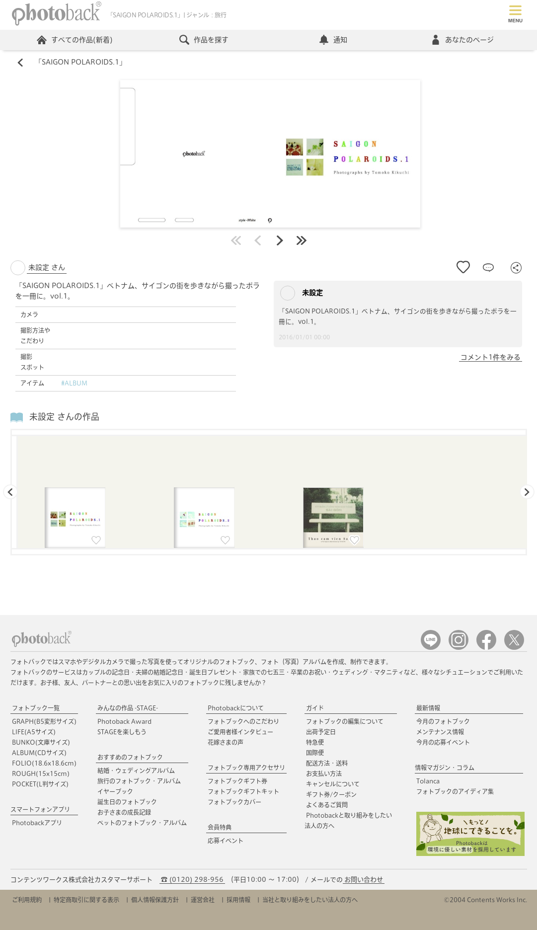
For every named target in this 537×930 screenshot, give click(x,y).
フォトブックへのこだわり (243, 721)
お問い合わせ (363, 879)
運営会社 (203, 900)
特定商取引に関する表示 (86, 900)
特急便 (315, 742)
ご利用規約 (27, 900)
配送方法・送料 (327, 763)
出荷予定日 (321, 732)
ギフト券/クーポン (331, 794)
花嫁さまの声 (225, 742)
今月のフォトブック (443, 721)
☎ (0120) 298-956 (192, 879)
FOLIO (44, 763)
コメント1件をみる (490, 357)
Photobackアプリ (37, 823)
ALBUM (39, 753)
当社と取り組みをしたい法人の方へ (310, 900)
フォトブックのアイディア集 (455, 791)
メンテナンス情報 (440, 732)
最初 (236, 240)
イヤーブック (115, 791)
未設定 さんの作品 (64, 417)
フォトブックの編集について (345, 721)
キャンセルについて (333, 784)
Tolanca (428, 781)
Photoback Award (124, 721)
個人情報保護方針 (155, 900)
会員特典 (219, 827)
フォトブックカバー (234, 802)
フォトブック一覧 (36, 708)
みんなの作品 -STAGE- (127, 708)
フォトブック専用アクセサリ (246, 768)
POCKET (40, 784)
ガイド (315, 708)
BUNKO (41, 742)
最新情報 (428, 708)
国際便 (315, 753)
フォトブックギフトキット (243, 791)
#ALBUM (74, 383)
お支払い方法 (324, 773)
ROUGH (41, 773)
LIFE (34, 732)
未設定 (301, 293)
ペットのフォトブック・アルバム (142, 823)
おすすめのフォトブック (130, 757)
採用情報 (238, 900)
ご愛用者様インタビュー (240, 732)
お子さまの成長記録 (124, 812)
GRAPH (44, 721)
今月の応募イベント (443, 742)
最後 (302, 240)
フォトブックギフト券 (237, 781)
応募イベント (225, 841)
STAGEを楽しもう (122, 732)
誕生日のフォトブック (127, 802)
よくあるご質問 (327, 805)
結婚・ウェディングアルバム (136, 771)
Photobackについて (236, 708)
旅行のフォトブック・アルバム (139, 781)
